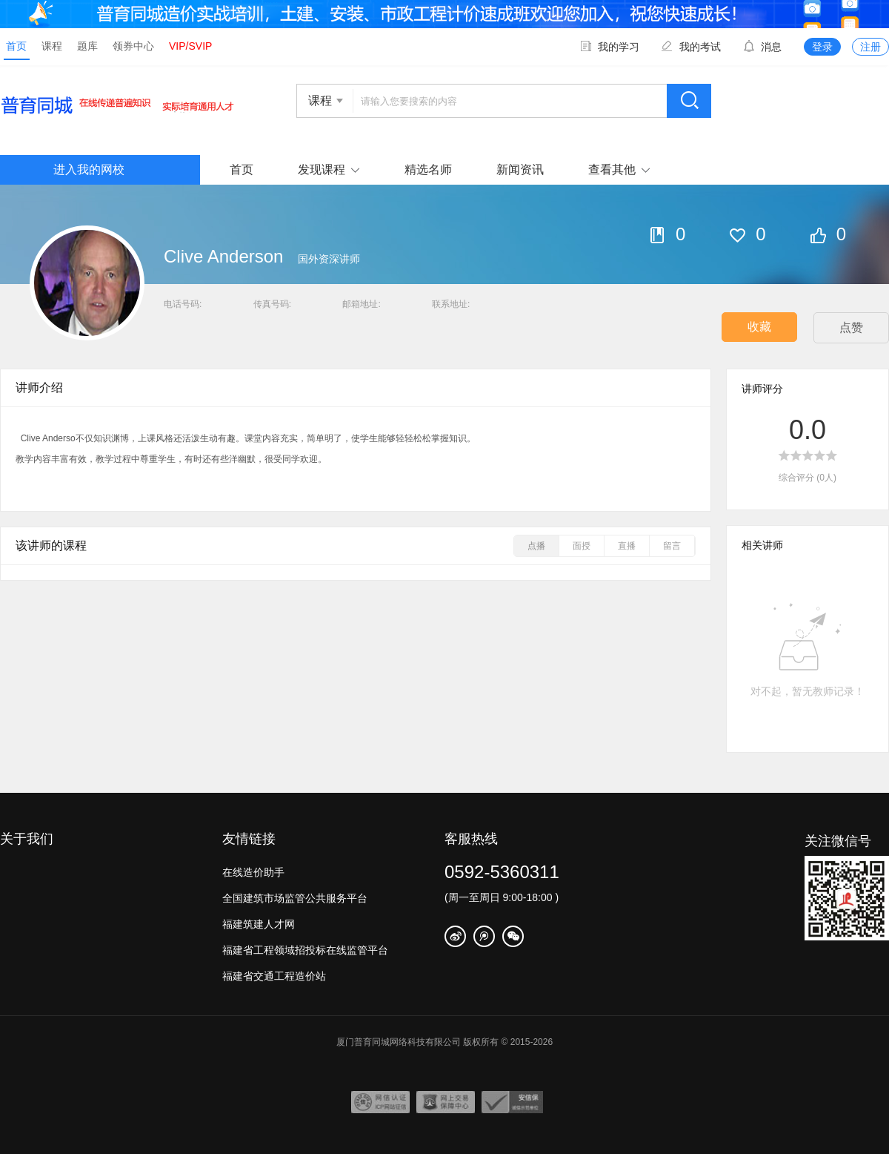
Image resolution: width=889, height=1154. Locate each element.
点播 (536, 546)
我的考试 (691, 47)
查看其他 (612, 169)
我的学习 (609, 47)
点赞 (851, 327)
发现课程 (321, 169)
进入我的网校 (88, 169)
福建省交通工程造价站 (274, 976)
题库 (87, 46)
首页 (16, 46)
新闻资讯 (520, 169)
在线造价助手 (253, 872)
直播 (627, 546)
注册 (870, 47)
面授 (581, 546)
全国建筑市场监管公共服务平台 (294, 898)
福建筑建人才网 (258, 924)
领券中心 (133, 46)
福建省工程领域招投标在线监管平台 (305, 950)
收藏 (759, 326)
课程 (51, 46)
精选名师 (428, 169)
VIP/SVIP (190, 46)
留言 (672, 546)
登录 (822, 47)
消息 (762, 47)
